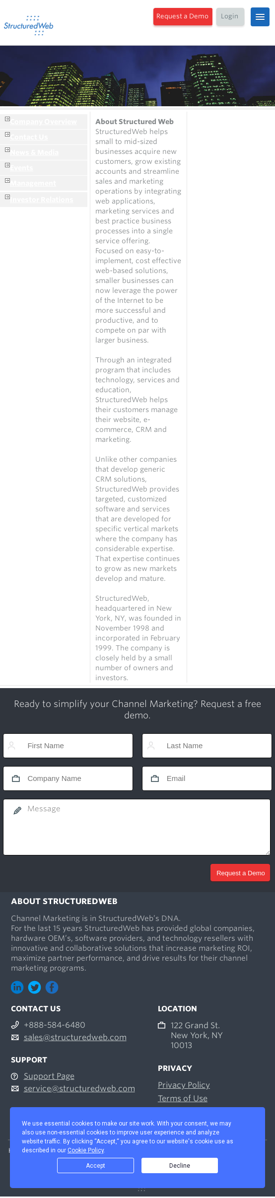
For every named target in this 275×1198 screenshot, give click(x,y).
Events (21, 168)
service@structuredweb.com (79, 1088)
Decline (179, 1165)
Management (33, 183)
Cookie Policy (86, 1150)
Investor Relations (41, 200)
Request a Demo (182, 16)
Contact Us (29, 137)
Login (229, 16)
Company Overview (43, 122)
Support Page (49, 1076)
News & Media (34, 152)
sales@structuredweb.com (75, 1037)
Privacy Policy (184, 1085)
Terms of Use (182, 1098)
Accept (95, 1165)
